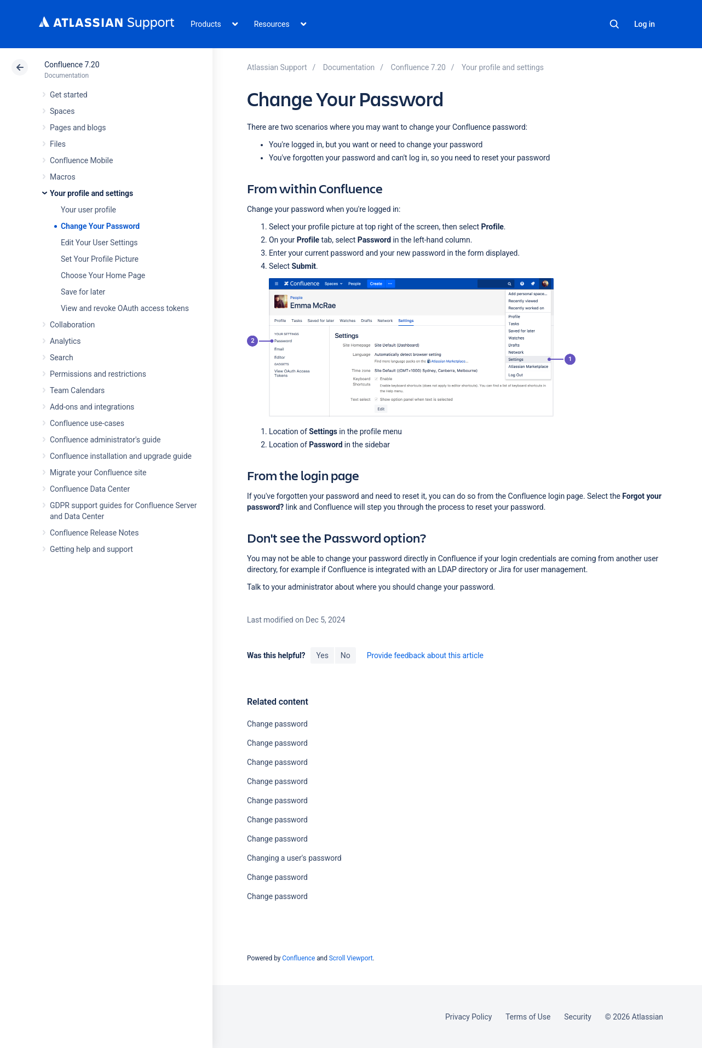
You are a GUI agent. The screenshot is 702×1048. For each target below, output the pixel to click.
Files (58, 144)
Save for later (83, 291)
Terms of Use (527, 1016)
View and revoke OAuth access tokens (125, 308)
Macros (63, 176)
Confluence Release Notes (94, 532)
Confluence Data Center (90, 489)
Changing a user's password (294, 858)
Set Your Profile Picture (100, 259)
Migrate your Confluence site (98, 472)
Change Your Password (100, 226)
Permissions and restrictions (98, 374)
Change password (277, 723)
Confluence (298, 958)
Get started (69, 94)
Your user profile (88, 209)
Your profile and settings (91, 193)
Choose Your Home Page (103, 275)
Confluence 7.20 (71, 64)
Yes (322, 655)
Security (577, 1016)
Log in (644, 24)
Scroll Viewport (351, 958)
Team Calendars (77, 390)
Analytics (65, 341)
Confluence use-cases (87, 423)
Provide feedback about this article (425, 655)
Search (614, 24)
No (345, 655)
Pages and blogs (78, 127)
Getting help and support (91, 549)
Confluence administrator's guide (105, 439)
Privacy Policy (468, 1016)
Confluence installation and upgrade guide (121, 456)
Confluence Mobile (81, 160)
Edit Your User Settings (99, 242)
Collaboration (72, 324)
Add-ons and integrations (92, 406)
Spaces (62, 111)
